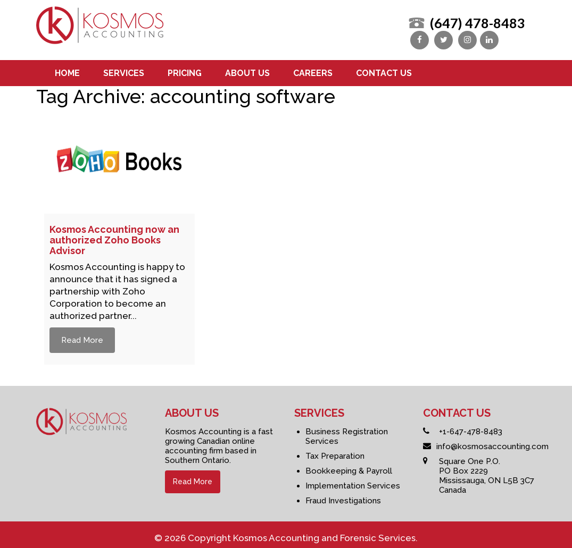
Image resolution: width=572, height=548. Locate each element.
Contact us (384, 69)
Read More (82, 336)
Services (123, 69)
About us (247, 69)
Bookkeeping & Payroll (348, 466)
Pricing (185, 69)
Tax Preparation (334, 452)
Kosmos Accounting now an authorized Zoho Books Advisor (114, 236)
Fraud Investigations (343, 496)
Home (67, 69)
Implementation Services (352, 481)
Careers (313, 69)
